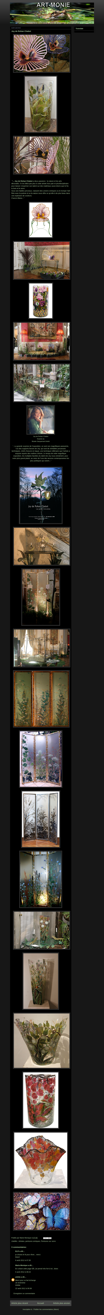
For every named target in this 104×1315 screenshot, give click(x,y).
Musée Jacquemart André (41, 441)
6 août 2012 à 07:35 (23, 1260)
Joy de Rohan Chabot (40, 436)
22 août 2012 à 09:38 (23, 1288)
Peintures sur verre (48, 1241)
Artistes (21, 1241)
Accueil (40, 1303)
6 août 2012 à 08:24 (23, 1272)
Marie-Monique (21, 1265)
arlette (17, 1277)
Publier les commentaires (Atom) (46, 1309)
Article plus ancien (61, 1303)
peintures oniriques (32, 1241)
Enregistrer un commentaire (24, 1293)
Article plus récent (19, 1303)
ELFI (17, 1251)
